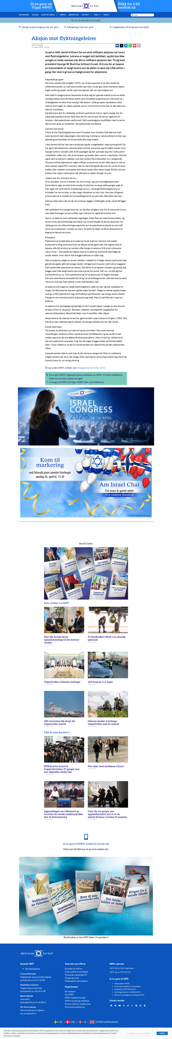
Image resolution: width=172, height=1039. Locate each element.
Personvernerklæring (75, 1007)
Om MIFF (86, 15)
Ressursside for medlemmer (78, 1004)
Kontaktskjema (32, 968)
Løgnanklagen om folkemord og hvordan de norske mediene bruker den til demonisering (63, 814)
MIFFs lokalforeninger (75, 997)
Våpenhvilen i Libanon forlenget (62, 682)
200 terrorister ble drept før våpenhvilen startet (59, 723)
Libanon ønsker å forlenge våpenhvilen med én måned (103, 723)
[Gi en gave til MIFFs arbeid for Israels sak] (86, 837)
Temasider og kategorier (76, 974)
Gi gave (35, 15)
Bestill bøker (86, 543)
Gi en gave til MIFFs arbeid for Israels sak (86, 844)
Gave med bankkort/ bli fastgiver (127, 986)
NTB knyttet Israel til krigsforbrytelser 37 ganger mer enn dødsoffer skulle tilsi (62, 769)
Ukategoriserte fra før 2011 (91, 367)
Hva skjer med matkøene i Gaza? (106, 766)
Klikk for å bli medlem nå (129, 6)
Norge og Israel (72, 978)
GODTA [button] (162, 1033)
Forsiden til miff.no (73, 968)
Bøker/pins (74, 15)
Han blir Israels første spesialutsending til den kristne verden (61, 640)
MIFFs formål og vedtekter (77, 1000)
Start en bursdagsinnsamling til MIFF (129, 995)
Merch (106, 15)
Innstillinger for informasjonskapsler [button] (139, 1033)
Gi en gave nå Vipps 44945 (41, 6)
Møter (63, 15)
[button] (121, 45)
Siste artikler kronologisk (76, 971)
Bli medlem (24, 15)
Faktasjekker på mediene (76, 981)
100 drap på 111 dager (100, 682)
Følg (97, 15)
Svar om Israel (49, 15)
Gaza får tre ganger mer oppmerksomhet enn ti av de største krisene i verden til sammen (107, 814)
